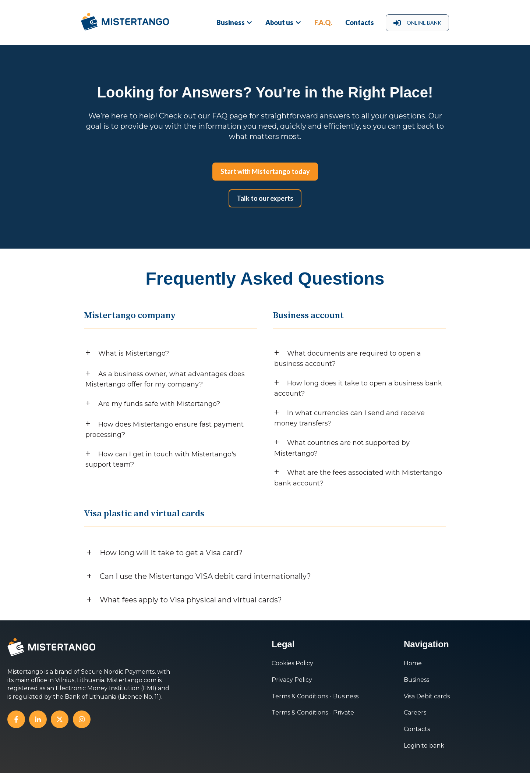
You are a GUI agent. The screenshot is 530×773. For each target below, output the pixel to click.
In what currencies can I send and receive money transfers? (349, 418)
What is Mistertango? (133, 353)
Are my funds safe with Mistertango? (159, 404)
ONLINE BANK (417, 22)
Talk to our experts (265, 198)
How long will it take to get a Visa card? (171, 552)
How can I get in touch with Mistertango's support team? (160, 459)
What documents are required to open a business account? (347, 358)
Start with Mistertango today (265, 171)
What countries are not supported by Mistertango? (342, 448)
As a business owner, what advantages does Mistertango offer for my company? (165, 379)
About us (279, 22)
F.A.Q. (323, 22)
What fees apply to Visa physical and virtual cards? (191, 599)
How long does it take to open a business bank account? (358, 388)
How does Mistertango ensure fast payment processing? (164, 429)
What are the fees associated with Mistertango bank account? (358, 478)
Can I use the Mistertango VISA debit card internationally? (205, 576)
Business (230, 22)
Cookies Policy (292, 663)
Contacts (359, 22)
